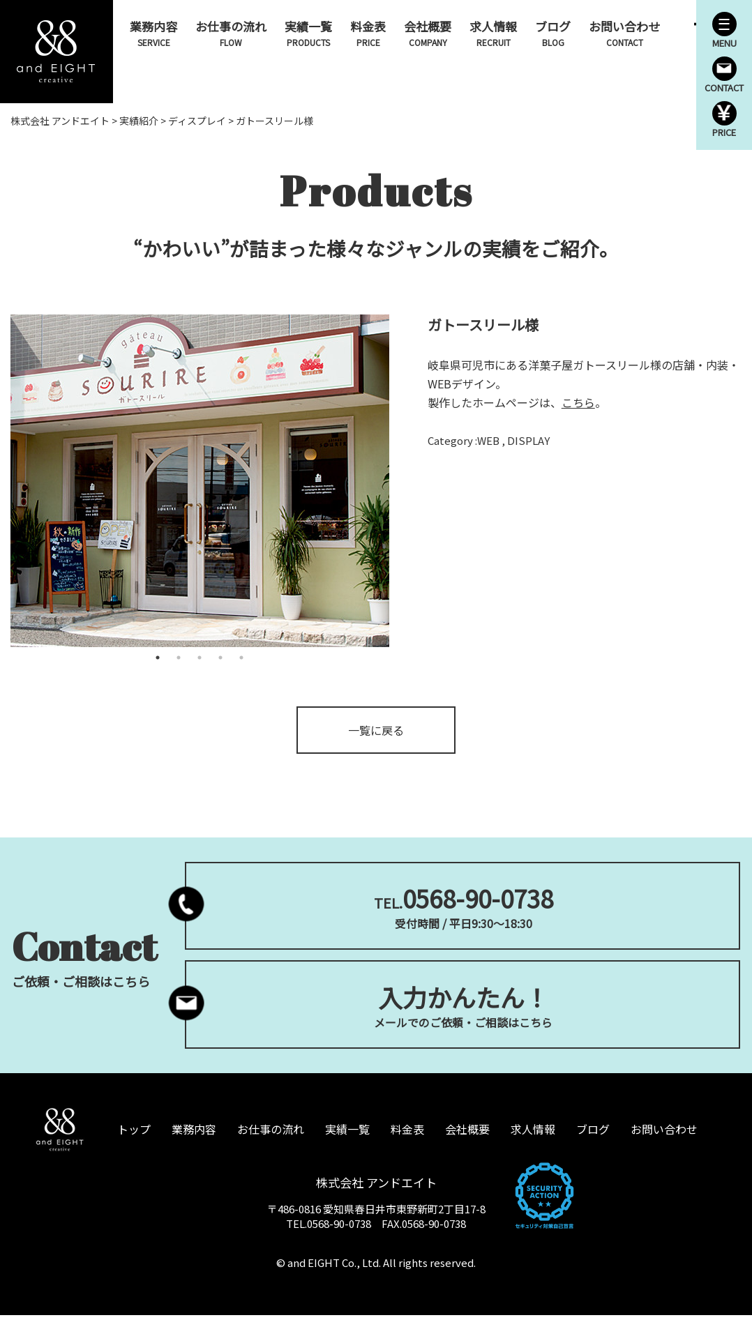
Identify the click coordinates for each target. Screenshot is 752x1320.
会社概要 (428, 32)
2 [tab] (179, 659)
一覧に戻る (376, 731)
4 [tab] (220, 659)
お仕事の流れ (231, 32)
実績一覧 (309, 32)
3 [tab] (199, 659)
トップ (134, 1133)
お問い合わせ (625, 32)
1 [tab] (158, 659)
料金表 (368, 32)
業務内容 (154, 32)
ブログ (553, 32)
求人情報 (494, 32)
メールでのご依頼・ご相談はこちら (462, 1009)
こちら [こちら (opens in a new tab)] (578, 403)
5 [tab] (241, 659)
